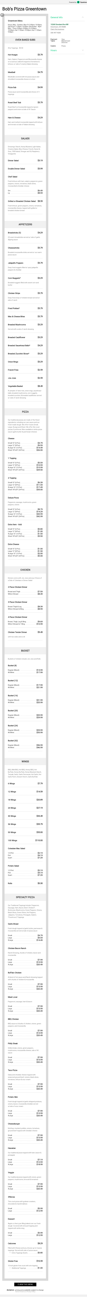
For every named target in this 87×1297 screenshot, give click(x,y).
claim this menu (25, 1284)
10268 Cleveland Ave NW (59, 24)
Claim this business (57, 29)
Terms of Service (20, 1291)
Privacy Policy (31, 1291)
